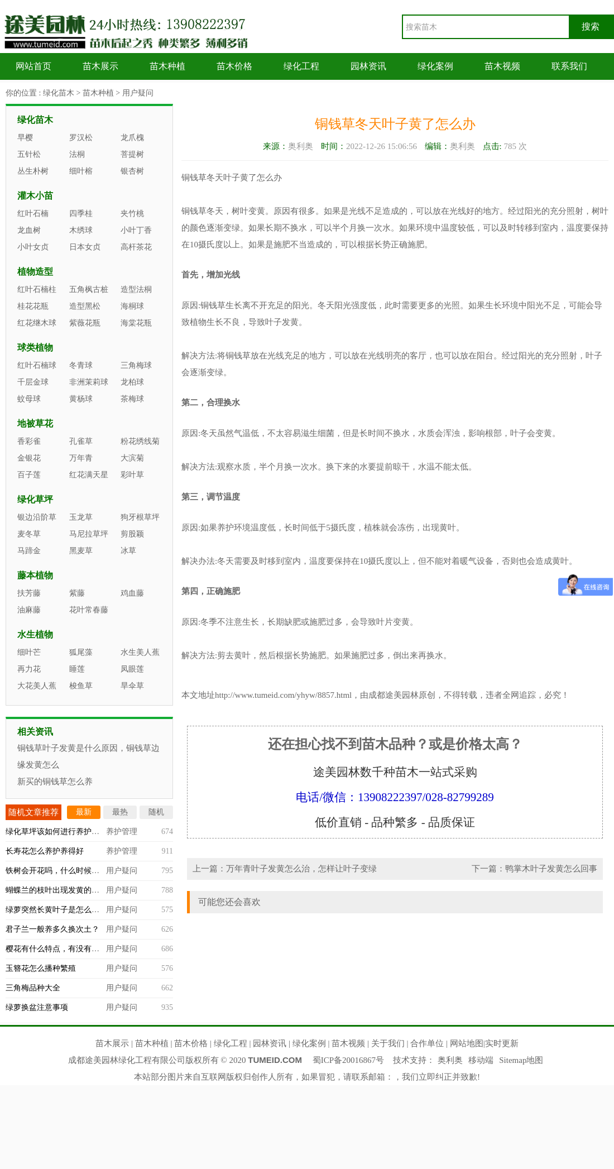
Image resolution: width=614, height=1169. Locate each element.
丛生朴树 (33, 171)
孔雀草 (81, 441)
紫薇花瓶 (84, 323)
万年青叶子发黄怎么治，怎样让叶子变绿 (301, 868)
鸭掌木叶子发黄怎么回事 (551, 868)
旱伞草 (132, 686)
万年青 (81, 458)
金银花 (29, 458)
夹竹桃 (132, 213)
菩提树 (132, 154)
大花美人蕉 (36, 686)
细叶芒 (29, 652)
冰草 (128, 551)
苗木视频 (502, 66)
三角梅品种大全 (33, 988)
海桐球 (132, 306)
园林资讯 (368, 66)
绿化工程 (301, 66)
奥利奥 (450, 1060)
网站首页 (33, 66)
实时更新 (502, 1043)
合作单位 (427, 1043)
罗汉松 (81, 137)
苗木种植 (167, 66)
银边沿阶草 (36, 517)
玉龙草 (81, 517)
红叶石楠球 (36, 365)
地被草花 (35, 423)
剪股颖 (132, 534)
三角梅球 (136, 365)
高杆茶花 (136, 247)
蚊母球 (29, 399)
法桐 (77, 154)
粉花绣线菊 (140, 441)
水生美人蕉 (140, 652)
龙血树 (29, 230)
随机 (156, 812)
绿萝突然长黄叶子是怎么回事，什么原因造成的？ (92, 910)
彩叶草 (132, 475)
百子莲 (29, 475)
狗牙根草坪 (140, 517)
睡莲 (77, 669)
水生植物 (35, 634)
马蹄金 (29, 551)
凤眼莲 (132, 669)
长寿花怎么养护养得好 (45, 851)
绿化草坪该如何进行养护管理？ (60, 831)
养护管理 (121, 831)
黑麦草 (81, 551)
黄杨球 (81, 399)
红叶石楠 (33, 213)
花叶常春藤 (88, 610)
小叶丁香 (136, 230)
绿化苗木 (58, 93)
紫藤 (77, 593)
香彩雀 (29, 441)
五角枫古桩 (88, 289)
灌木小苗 (35, 195)
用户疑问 (138, 93)
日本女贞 (84, 247)
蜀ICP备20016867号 (348, 1060)
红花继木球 (36, 323)
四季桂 (81, 213)
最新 (84, 812)
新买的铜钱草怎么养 (55, 781)
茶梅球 (132, 399)
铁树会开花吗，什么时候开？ (56, 870)
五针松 (29, 154)
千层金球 (33, 382)
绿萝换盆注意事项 (37, 1007)
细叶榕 (81, 171)
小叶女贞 (33, 247)
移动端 (480, 1060)
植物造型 (35, 271)
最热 (120, 812)
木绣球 (81, 230)
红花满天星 (88, 475)
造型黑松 (84, 306)
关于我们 (388, 1043)
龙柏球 (132, 382)
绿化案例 (435, 66)
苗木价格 (234, 66)
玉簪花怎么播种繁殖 (41, 968)
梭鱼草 (81, 686)
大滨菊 (132, 458)
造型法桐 (136, 289)
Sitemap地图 (521, 1060)
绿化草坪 (35, 499)
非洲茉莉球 (88, 382)
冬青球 (81, 365)
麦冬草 (29, 534)
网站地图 (466, 1043)
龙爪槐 (132, 137)
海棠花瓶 (136, 323)
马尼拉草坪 (88, 534)
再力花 (29, 669)
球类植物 (35, 347)
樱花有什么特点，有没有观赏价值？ (68, 949)
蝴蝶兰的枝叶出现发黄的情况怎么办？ (72, 890)
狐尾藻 (81, 652)
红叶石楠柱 (36, 289)
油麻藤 (29, 610)
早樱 (25, 137)
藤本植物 (35, 575)
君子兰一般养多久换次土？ (52, 929)
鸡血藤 (132, 593)
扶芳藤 (29, 593)
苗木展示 (100, 66)
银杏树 (132, 171)
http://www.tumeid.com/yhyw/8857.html (283, 695)
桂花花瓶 (33, 306)
